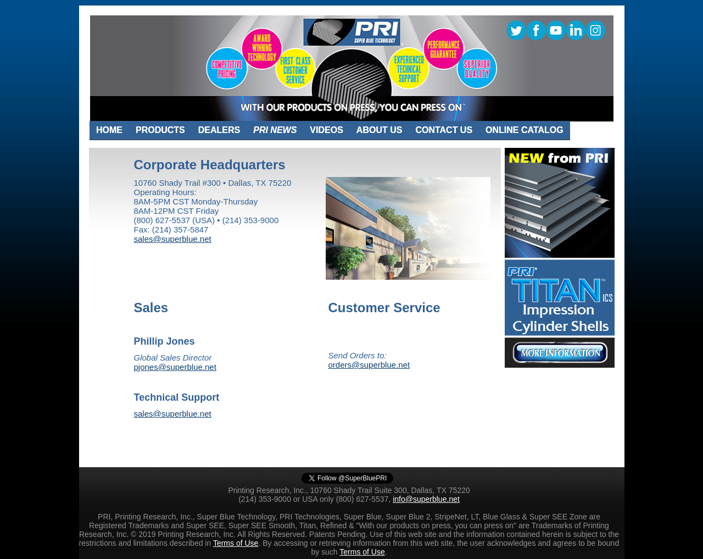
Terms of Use (235, 543)
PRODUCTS (160, 130)
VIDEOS (326, 130)
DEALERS (219, 130)
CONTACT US (443, 130)
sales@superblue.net (172, 238)
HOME (109, 130)
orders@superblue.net (369, 364)
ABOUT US (379, 130)
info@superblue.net (426, 499)
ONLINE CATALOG (524, 130)
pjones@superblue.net (175, 367)
